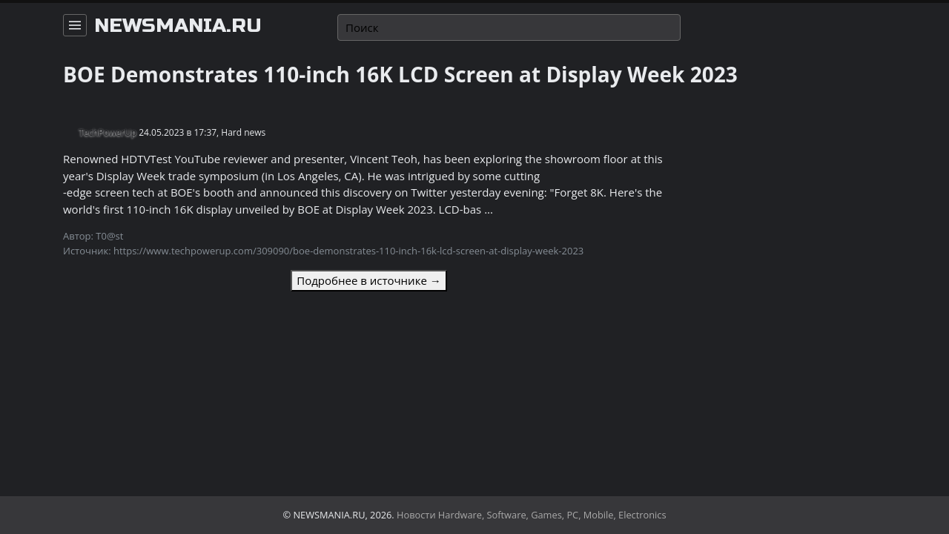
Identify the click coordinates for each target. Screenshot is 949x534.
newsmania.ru (178, 26)
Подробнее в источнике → (368, 280)
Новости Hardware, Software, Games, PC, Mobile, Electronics (532, 514)
